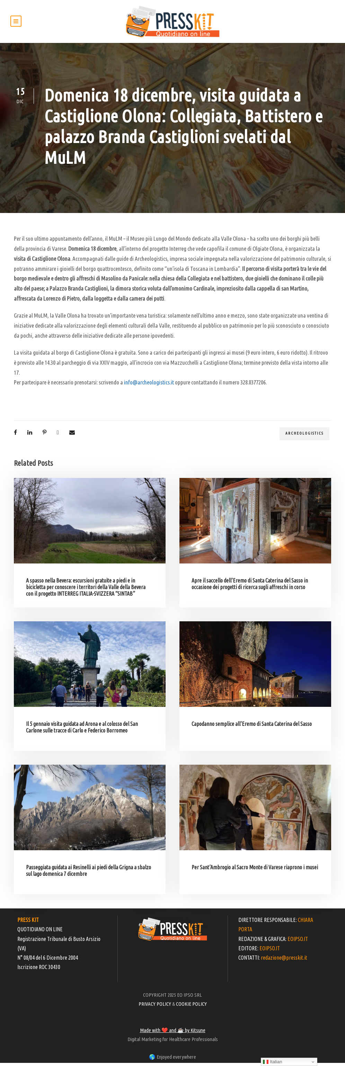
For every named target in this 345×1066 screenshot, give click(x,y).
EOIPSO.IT (298, 942)
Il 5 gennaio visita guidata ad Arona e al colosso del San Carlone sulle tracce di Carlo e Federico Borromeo (82, 730)
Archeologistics (304, 436)
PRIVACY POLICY (155, 1007)
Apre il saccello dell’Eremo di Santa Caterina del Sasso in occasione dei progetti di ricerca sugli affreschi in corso (250, 586)
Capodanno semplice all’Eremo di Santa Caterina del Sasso (252, 727)
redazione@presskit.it (284, 961)
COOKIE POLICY (191, 1007)
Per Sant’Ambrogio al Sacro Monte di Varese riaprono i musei (255, 870)
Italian (272, 1062)
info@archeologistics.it (149, 385)
